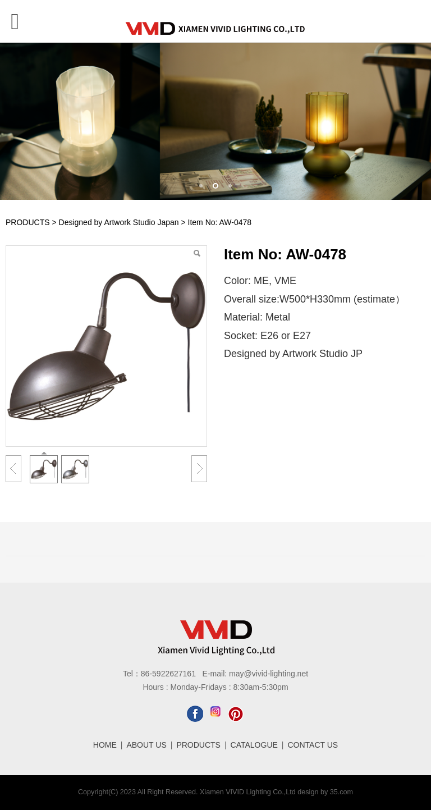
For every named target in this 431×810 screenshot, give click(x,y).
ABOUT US (146, 744)
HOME (105, 744)
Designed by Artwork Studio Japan (119, 222)
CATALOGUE (254, 744)
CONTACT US (313, 744)
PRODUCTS (28, 222)
